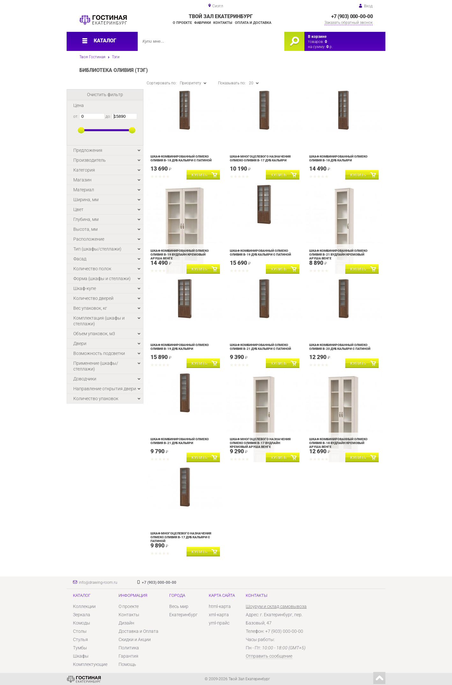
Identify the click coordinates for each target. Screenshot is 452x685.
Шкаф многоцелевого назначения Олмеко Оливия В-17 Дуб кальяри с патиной (180, 537)
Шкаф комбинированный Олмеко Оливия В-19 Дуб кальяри (179, 346)
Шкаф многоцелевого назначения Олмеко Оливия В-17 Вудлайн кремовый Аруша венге (260, 442)
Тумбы (80, 647)
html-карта (220, 606)
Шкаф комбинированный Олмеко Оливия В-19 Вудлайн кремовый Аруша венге (179, 254)
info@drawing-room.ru (98, 582)
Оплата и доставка (253, 23)
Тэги (116, 57)
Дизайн (126, 622)
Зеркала (81, 614)
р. (329, 47)
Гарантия (128, 656)
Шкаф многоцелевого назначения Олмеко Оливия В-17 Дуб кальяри (260, 158)
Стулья (80, 639)
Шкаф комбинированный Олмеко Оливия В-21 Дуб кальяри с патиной (260, 346)
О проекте (182, 23)
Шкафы (81, 656)
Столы (80, 631)
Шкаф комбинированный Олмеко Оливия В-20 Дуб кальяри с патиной (339, 346)
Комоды (81, 622)
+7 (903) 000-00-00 (352, 16)
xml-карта (219, 614)
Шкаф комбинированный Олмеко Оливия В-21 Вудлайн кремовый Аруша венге (338, 254)
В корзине (317, 36)
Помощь (127, 664)
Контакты (222, 23)
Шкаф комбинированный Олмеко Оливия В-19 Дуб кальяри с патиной (260, 252)
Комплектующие (90, 664)
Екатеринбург (183, 614)
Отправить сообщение (269, 656)
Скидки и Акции (135, 639)
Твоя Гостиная (92, 57)
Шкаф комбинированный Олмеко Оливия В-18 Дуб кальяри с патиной (181, 158)
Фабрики (202, 23)
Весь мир (178, 606)
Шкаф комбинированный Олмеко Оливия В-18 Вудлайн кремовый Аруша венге (338, 442)
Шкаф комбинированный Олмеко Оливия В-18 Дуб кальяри (338, 158)
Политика (129, 647)
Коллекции (84, 606)
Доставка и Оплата (138, 631)
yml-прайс (219, 622)
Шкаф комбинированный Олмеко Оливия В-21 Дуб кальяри (179, 441)
